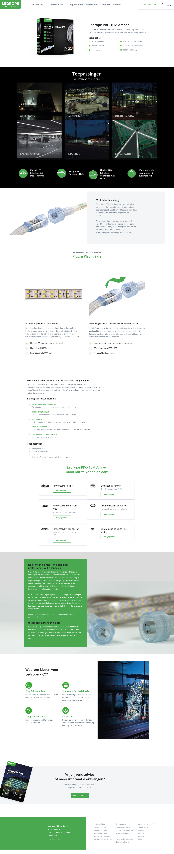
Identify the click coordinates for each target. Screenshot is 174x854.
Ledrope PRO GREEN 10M (103, 839)
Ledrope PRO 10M (100, 831)
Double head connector (124, 831)
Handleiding (91, 4)
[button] (163, 5)
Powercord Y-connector (124, 839)
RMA (140, 839)
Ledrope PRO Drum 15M (102, 836)
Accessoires (56, 4)
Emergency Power (122, 842)
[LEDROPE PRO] (7, 4)
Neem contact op (79, 795)
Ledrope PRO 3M (100, 828)
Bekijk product (61, 490)
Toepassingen (75, 4)
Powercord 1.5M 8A (123, 828)
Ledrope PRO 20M (100, 833)
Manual (141, 833)
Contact (117, 4)
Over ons (105, 4)
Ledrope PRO (38, 4)
